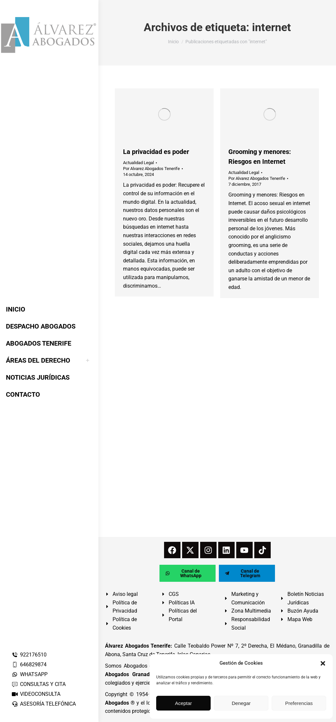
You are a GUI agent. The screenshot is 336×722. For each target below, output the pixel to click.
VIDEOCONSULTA (35, 694)
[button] (323, 663)
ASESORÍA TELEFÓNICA (43, 704)
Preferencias (299, 703)
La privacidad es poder (156, 152)
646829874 (29, 664)
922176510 (29, 655)
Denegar (241, 703)
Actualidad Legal (138, 162)
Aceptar (183, 703)
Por (151, 168)
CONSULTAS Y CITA (38, 684)
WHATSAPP (29, 674)
